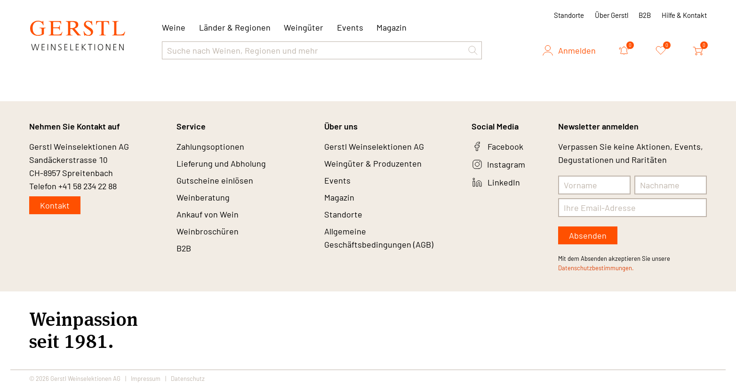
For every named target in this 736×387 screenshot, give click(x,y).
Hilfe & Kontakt (684, 15)
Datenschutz (188, 378)
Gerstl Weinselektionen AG (374, 146)
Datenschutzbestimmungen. (596, 268)
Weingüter (303, 27)
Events (350, 27)
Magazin (391, 27)
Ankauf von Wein (207, 214)
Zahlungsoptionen (210, 146)
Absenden (588, 235)
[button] (473, 50)
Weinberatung (203, 197)
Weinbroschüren (207, 231)
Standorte (569, 15)
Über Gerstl (611, 15)
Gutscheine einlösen (214, 180)
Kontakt (55, 205)
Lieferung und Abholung (221, 163)
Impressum (145, 378)
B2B (645, 15)
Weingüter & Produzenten (373, 163)
